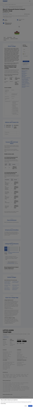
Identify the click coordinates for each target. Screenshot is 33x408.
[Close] (31, 407)
